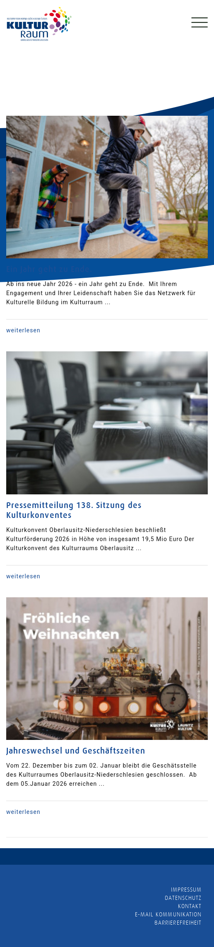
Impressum (186, 889)
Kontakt (190, 906)
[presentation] (9, 59)
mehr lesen (136, 82)
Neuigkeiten (24, 108)
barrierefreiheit (178, 922)
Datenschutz (183, 898)
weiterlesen (23, 330)
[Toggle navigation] (199, 24)
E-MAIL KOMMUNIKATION (168, 914)
